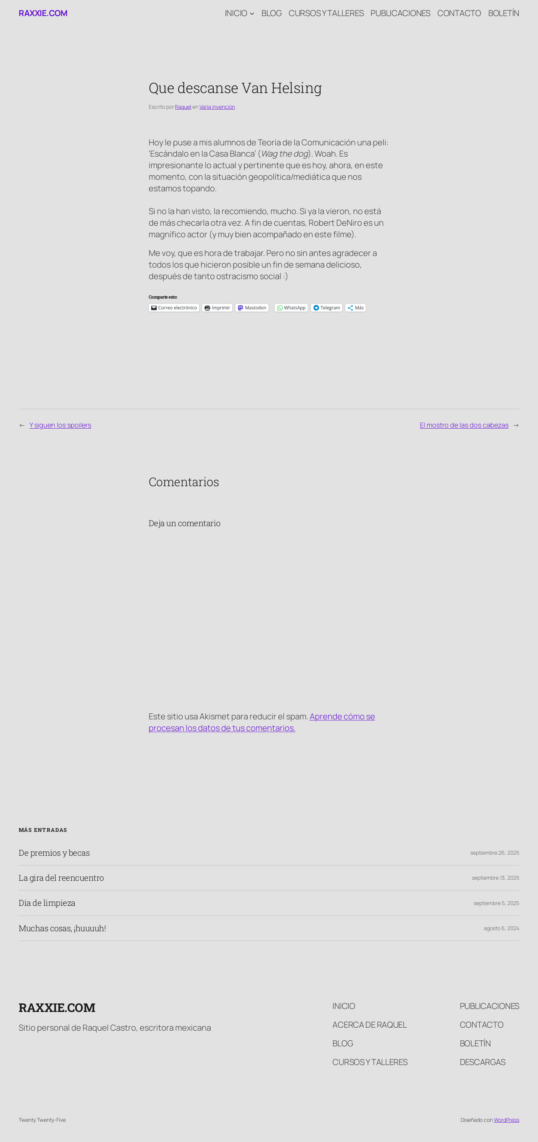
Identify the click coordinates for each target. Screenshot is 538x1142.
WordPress (506, 1119)
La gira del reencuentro (61, 878)
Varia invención (217, 106)
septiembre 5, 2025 (496, 903)
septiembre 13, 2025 (495, 877)
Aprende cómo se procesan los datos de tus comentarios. (262, 722)
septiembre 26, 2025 (494, 852)
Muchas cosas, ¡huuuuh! (62, 928)
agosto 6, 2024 (501, 928)
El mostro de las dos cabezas (464, 424)
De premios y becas (54, 853)
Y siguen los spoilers (60, 424)
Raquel (183, 106)
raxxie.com (43, 13)
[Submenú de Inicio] (252, 13)
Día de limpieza (47, 903)
